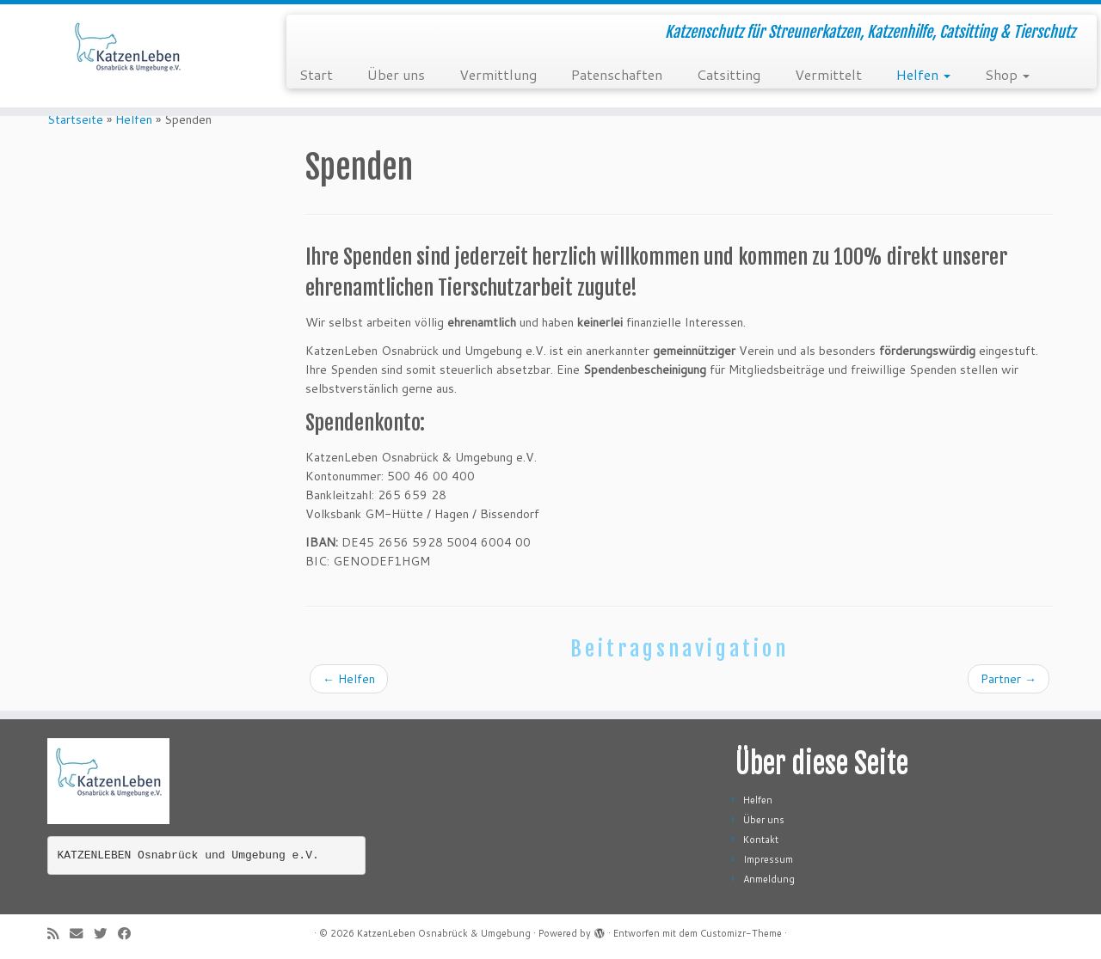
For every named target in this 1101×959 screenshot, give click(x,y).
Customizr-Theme (741, 933)
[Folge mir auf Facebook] (130, 934)
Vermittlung (498, 74)
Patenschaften (616, 74)
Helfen (923, 74)
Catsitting (728, 74)
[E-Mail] (82, 934)
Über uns (396, 74)
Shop (1007, 74)
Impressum (768, 859)
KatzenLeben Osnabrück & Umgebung (444, 933)
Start (316, 74)
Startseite (75, 119)
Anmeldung (769, 879)
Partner (1008, 678)
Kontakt (760, 839)
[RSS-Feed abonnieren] (58, 934)
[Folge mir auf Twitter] (106, 934)
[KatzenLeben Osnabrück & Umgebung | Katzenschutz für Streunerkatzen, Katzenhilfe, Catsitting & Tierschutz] (127, 56)
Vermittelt (828, 74)
